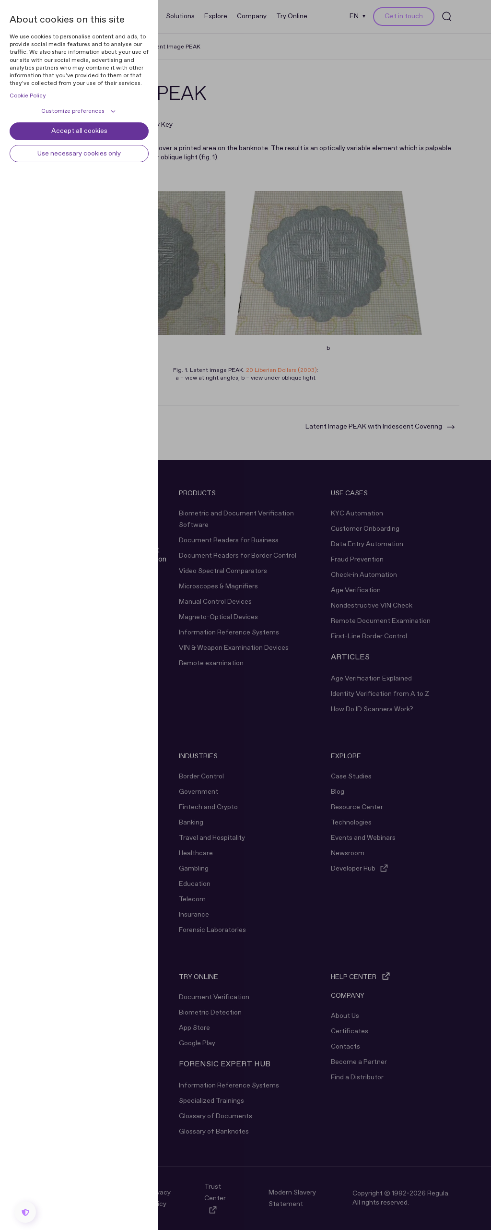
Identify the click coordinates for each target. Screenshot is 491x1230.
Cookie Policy (28, 96)
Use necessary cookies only (79, 153)
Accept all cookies (79, 131)
